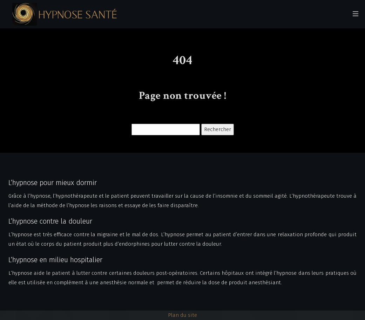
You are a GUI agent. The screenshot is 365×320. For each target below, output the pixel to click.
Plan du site (182, 315)
